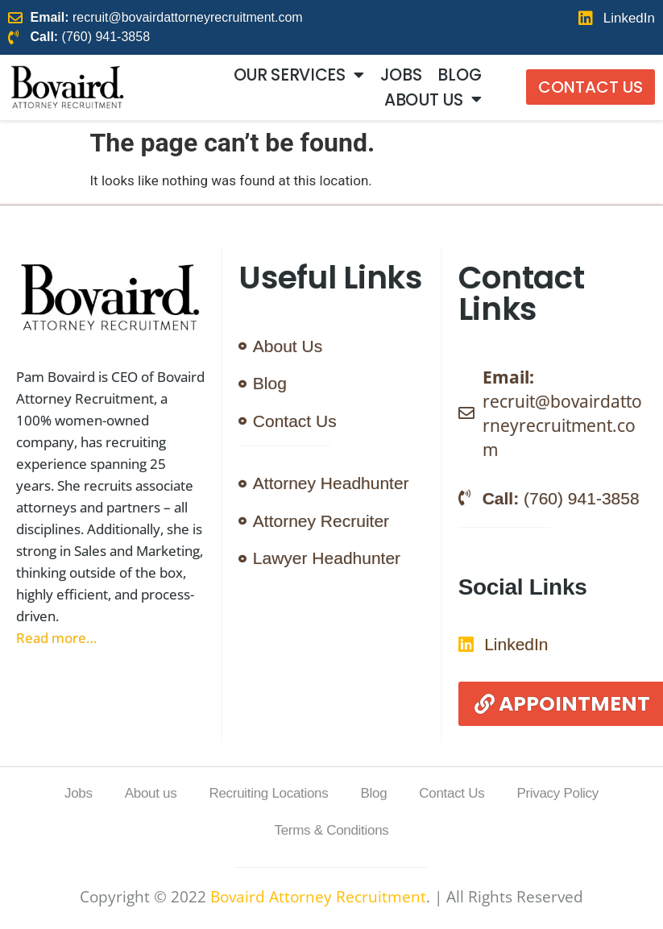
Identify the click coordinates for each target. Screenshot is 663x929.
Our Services (299, 75)
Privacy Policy (557, 793)
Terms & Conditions (332, 830)
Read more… (56, 637)
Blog (459, 75)
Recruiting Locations (268, 793)
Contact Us (451, 793)
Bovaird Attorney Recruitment (318, 896)
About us (432, 99)
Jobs (401, 75)
